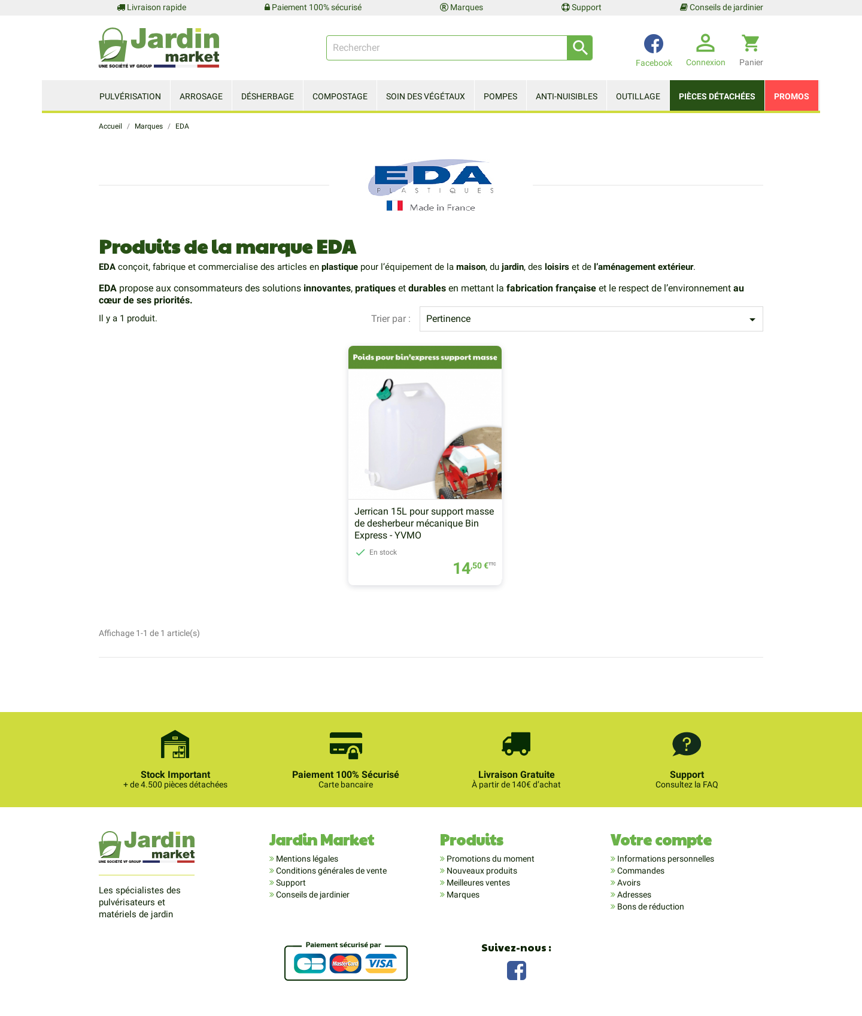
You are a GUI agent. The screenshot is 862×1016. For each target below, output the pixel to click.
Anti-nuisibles (566, 96)
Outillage (638, 96)
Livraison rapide (151, 7)
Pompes (500, 96)
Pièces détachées (717, 96)
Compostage (340, 96)
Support (581, 7)
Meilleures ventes (477, 883)
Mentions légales (306, 859)
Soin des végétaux (425, 96)
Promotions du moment (490, 859)
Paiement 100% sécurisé (313, 7)
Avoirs (628, 883)
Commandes (639, 871)
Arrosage (201, 96)
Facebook (516, 970)
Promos (791, 96)
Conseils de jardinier (721, 7)
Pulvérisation (130, 96)
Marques (461, 7)
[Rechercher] (459, 47)
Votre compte (661, 839)
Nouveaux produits (481, 871)
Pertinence (593, 319)
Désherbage (267, 96)
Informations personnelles (664, 859)
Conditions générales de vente (330, 871)
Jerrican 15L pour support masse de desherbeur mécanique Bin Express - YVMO (424, 524)
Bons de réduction (649, 907)
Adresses (633, 895)
